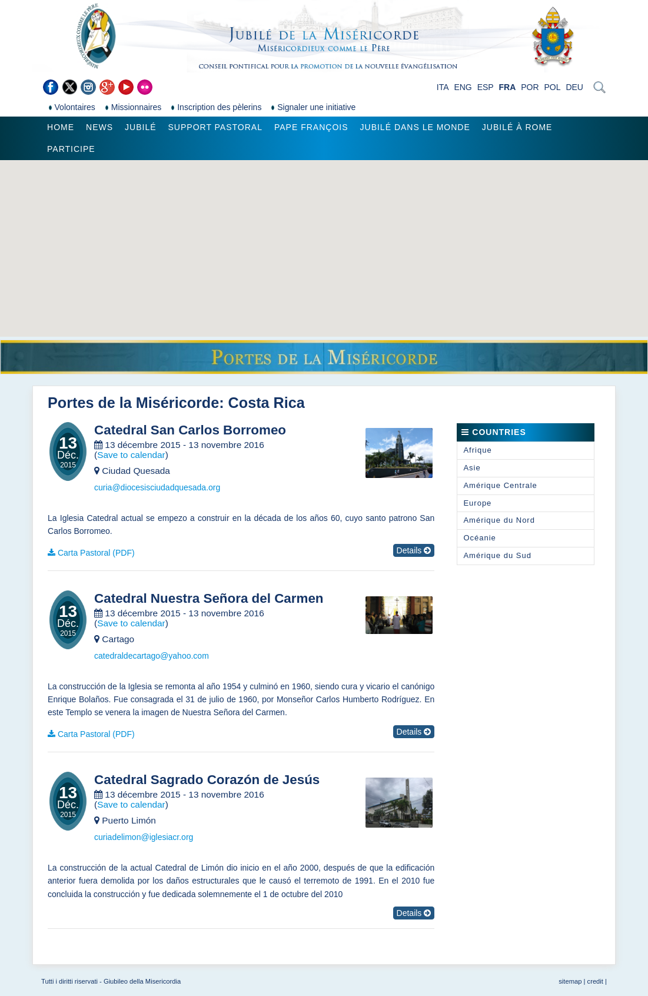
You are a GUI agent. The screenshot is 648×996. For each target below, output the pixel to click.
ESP (485, 87)
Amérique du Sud (497, 555)
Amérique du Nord (499, 520)
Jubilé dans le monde (415, 127)
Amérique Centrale (500, 485)
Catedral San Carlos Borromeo (190, 430)
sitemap (570, 981)
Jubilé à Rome (517, 127)
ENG (462, 87)
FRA (507, 87)
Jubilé (140, 127)
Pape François (311, 127)
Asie (471, 467)
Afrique (477, 450)
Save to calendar (131, 455)
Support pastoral (215, 127)
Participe (71, 149)
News (99, 127)
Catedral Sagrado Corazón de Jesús (207, 780)
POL (552, 87)
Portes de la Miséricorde (133, 402)
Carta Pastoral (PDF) (96, 552)
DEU (574, 87)
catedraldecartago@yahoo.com (151, 655)
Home (60, 127)
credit (595, 981)
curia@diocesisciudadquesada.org (157, 487)
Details (414, 550)
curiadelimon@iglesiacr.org (143, 837)
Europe (477, 503)
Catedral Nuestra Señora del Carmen (209, 599)
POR (530, 87)
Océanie (479, 537)
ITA (443, 87)
